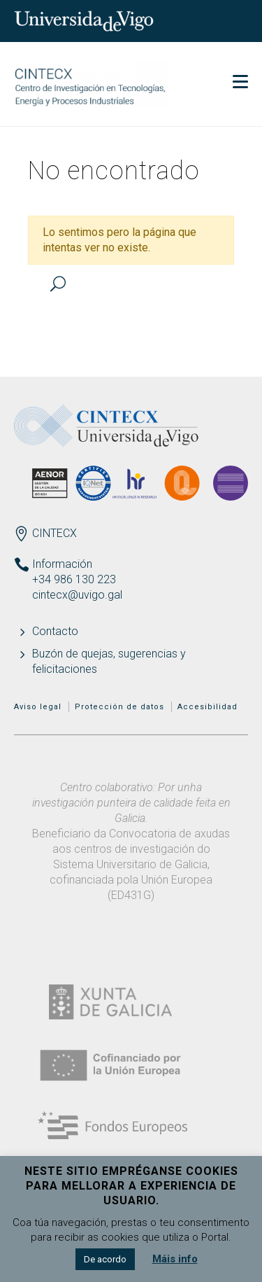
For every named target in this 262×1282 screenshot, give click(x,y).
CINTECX (54, 533)
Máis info (175, 1259)
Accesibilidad (207, 706)
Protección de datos (119, 706)
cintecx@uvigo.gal (77, 594)
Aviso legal (37, 706)
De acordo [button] (105, 1259)
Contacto (55, 631)
